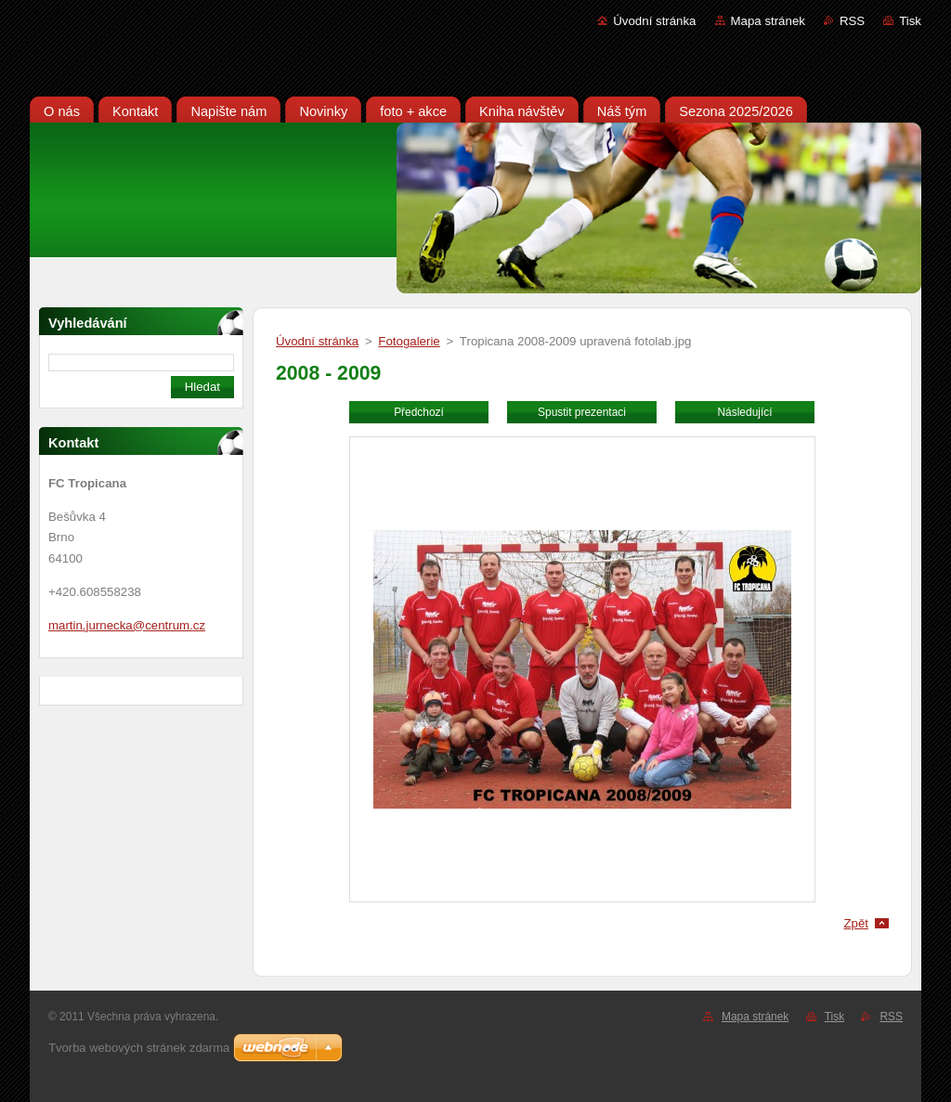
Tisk (910, 21)
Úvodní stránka (654, 21)
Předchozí (419, 412)
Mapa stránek (768, 21)
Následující (744, 412)
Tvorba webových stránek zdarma (138, 1048)
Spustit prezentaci (582, 412)
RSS (852, 21)
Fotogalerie (408, 341)
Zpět (855, 923)
